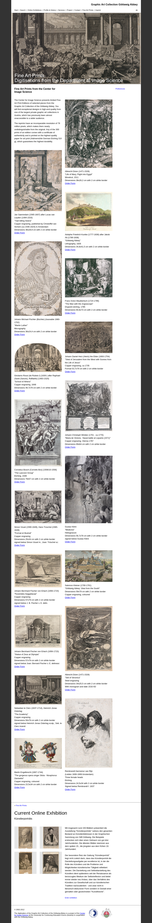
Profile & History (50, 10)
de (137, 10)
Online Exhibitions (35, 10)
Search (23, 10)
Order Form (19, 233)
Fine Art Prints (87, 10)
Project (69, 10)
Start (16, 10)
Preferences (120, 89)
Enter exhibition (71, 898)
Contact (77, 10)
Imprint (98, 10)
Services (61, 10)
